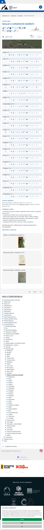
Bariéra (9, 352)
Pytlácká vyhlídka (13, 405)
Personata (5, 65)
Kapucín (5, 148)
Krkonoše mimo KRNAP (12, 333)
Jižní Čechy (7, 307)
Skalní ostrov (11, 420)
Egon (4, 58)
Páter (5, 155)
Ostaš (7, 341)
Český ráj (7, 303)
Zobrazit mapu (22, 44)
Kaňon (9, 363)
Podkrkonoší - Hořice (11, 345)
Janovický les (11, 360)
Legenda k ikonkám (9, 446)
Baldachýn (6, 142)
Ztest (5, 441)
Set (22, 526)
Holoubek (5, 78)
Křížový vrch (9, 335)
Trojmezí (9, 427)
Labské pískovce (9, 313)
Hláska (5, 52)
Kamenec (9, 362)
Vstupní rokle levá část (14, 431)
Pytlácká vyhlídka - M (7, 103)
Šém (5, 181)
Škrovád (7, 347)
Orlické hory (9, 339)
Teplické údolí (11, 425)
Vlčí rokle (10, 429)
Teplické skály (20, 15)
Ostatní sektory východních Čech (15, 343)
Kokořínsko (7, 311)
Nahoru (35, 291)
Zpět (29, 291)
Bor (6, 328)
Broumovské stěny (11, 330)
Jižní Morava (8, 309)
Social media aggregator (22, 459)
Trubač (5, 110)
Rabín (5, 136)
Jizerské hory (8, 305)
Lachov (7, 337)
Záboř (9, 435)
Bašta (8, 354)
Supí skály (10, 422)
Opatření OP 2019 (24, 204)
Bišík (8, 356)
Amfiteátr (9, 350)
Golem (5, 129)
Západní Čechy (8, 439)
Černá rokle (10, 358)
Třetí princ (6, 168)
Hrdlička (5, 97)
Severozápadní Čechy (10, 322)
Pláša (5, 123)
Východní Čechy (13, 15)
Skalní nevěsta (6, 187)
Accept (22, 519)
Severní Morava (8, 320)
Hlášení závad (18, 225)
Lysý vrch (10, 365)
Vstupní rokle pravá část (14, 433)
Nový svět (10, 371)
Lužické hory (8, 315)
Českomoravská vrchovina (12, 300)
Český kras (7, 302)
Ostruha (9, 373)
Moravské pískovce (10, 317)
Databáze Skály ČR (5, 15)
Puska (5, 116)
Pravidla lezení (6, 226)
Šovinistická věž (7, 193)
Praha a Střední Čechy (10, 318)
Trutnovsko (8, 437)
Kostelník (5, 161)
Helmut (5, 71)
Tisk (40, 291)
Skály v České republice (12, 296)
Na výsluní (10, 367)
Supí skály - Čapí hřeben (14, 424)
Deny (22, 523)
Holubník (5, 91)
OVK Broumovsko (7, 225)
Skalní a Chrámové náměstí (15, 375)
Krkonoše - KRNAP (11, 332)
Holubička (5, 84)
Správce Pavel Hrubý (29, 225)
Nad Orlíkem (10, 369)
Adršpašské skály (10, 326)
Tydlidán (5, 174)
